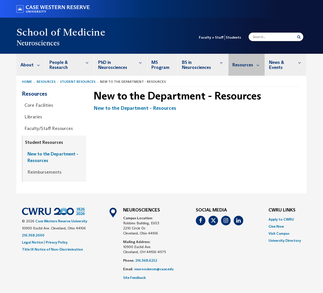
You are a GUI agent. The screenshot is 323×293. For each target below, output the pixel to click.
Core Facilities (38, 105)
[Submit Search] (299, 37)
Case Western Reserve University (61, 221)
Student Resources (77, 82)
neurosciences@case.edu (154, 269)
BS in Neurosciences (205, 62)
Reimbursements (45, 172)
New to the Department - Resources (53, 157)
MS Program (160, 65)
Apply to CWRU (281, 219)
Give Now (276, 226)
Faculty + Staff (211, 37)
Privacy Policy (57, 242)
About (32, 64)
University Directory (284, 240)
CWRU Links (281, 210)
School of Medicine (60, 32)
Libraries (33, 117)
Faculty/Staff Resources (48, 128)
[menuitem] (30, 65)
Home (27, 82)
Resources (248, 64)
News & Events (287, 62)
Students (233, 37)
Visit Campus (278, 233)
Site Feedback (134, 277)
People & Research (71, 62)
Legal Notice (32, 242)
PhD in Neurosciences (122, 62)
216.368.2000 (33, 235)
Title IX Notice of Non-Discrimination (52, 249)
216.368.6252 (146, 260)
